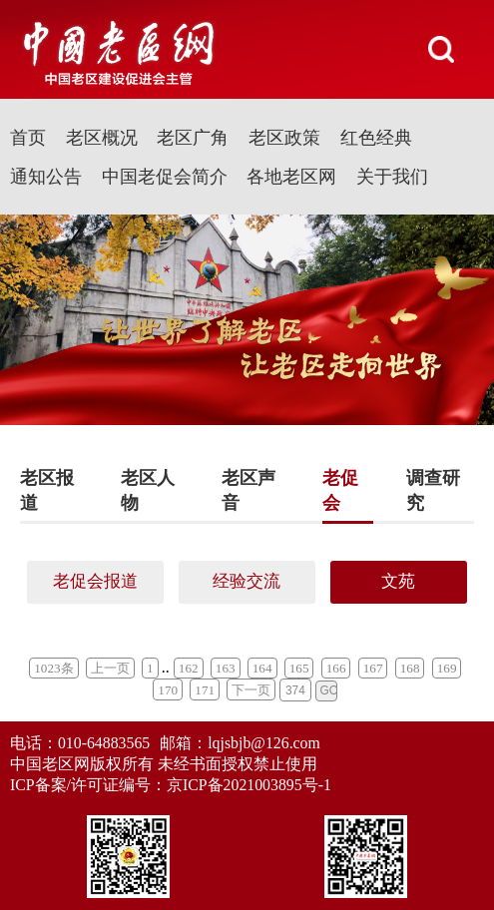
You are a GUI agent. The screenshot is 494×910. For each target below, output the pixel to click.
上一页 (110, 668)
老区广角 (193, 138)
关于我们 (392, 177)
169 (447, 668)
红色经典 (376, 138)
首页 (28, 138)
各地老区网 (291, 177)
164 (262, 668)
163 (226, 668)
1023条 (53, 668)
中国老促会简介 (165, 177)
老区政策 (284, 138)
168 (410, 668)
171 (205, 689)
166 (336, 668)
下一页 (251, 689)
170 (168, 689)
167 (373, 668)
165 (299, 668)
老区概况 (102, 138)
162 (189, 668)
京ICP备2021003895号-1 (249, 784)
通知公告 (46, 177)
